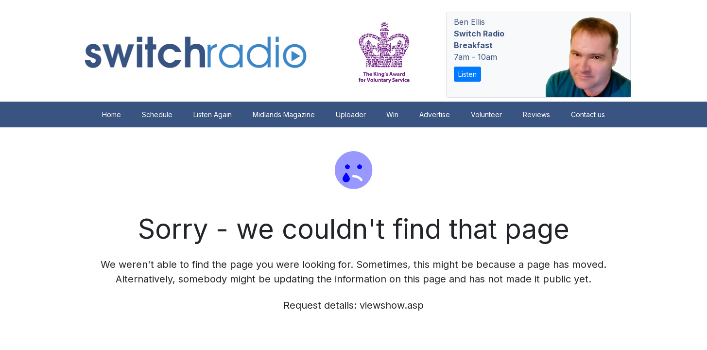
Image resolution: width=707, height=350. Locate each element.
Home (111, 114)
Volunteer (486, 114)
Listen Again (212, 114)
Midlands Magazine (284, 114)
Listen (467, 74)
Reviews (536, 114)
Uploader (351, 114)
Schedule (157, 114)
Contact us (588, 114)
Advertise (434, 114)
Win (392, 114)
